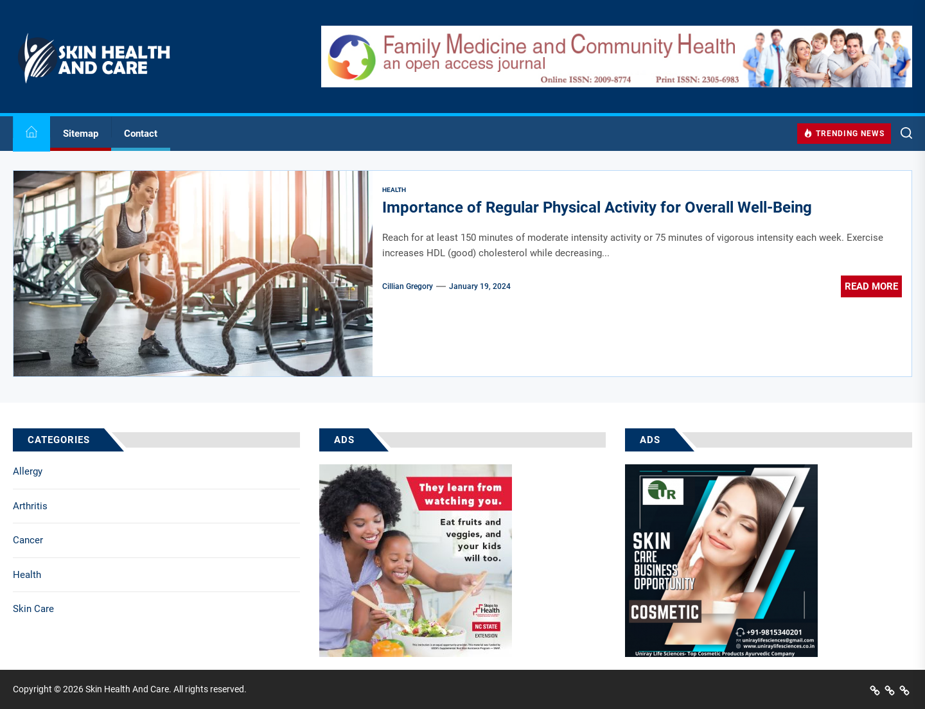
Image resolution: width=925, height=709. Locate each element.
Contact (140, 133)
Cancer (28, 540)
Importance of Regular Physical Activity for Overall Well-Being (597, 207)
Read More (871, 286)
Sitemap (80, 133)
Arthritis (30, 506)
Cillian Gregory (407, 286)
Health (27, 575)
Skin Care (33, 609)
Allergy (27, 471)
